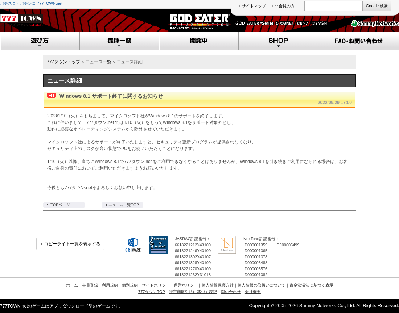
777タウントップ (63, 61)
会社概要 (253, 291)
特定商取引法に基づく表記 (193, 291)
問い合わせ (231, 291)
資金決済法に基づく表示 (311, 285)
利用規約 (110, 285)
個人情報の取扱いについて (261, 285)
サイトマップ (254, 6)
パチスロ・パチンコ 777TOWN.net (31, 3)
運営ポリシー (186, 285)
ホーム (72, 285)
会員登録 (90, 285)
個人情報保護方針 (218, 285)
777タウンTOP (151, 291)
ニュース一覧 (98, 61)
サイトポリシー (156, 285)
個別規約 (130, 285)
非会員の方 (285, 6)
